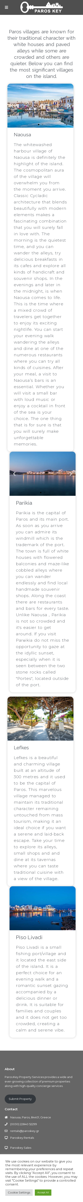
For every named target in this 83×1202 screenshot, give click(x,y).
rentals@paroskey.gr (24, 1131)
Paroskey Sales (20, 1147)
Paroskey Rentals (22, 1137)
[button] (38, 124)
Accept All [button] (43, 1192)
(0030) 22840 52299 (23, 1124)
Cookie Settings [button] (19, 1192)
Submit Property (20, 1099)
